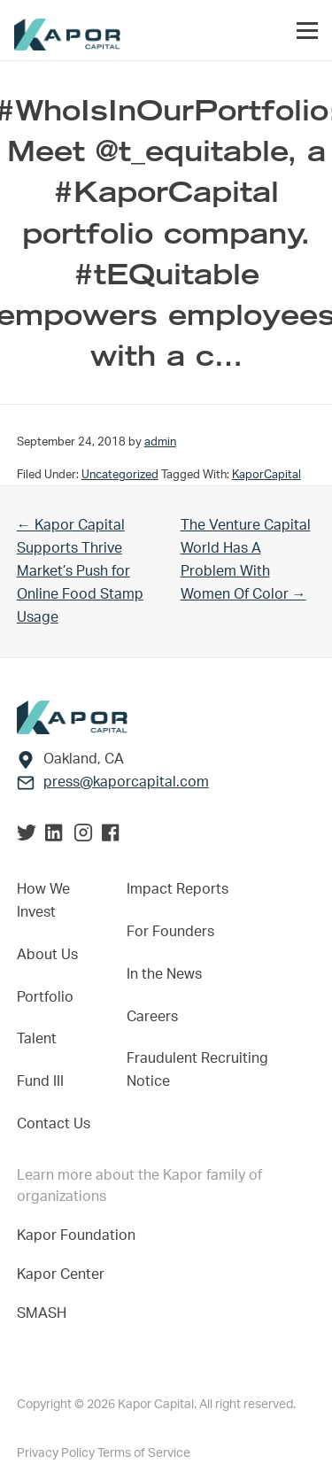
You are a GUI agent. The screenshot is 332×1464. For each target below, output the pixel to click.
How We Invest (43, 900)
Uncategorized (119, 475)
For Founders (170, 932)
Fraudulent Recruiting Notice (197, 1069)
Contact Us (53, 1124)
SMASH (41, 1313)
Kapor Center (64, 1274)
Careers (152, 1017)
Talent (37, 1039)
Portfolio (45, 997)
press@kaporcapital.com (126, 782)
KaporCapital (266, 475)
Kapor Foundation (80, 1235)
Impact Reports (177, 889)
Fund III (40, 1081)
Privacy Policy (57, 1453)
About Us (47, 955)
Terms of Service (143, 1453)
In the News (164, 974)
